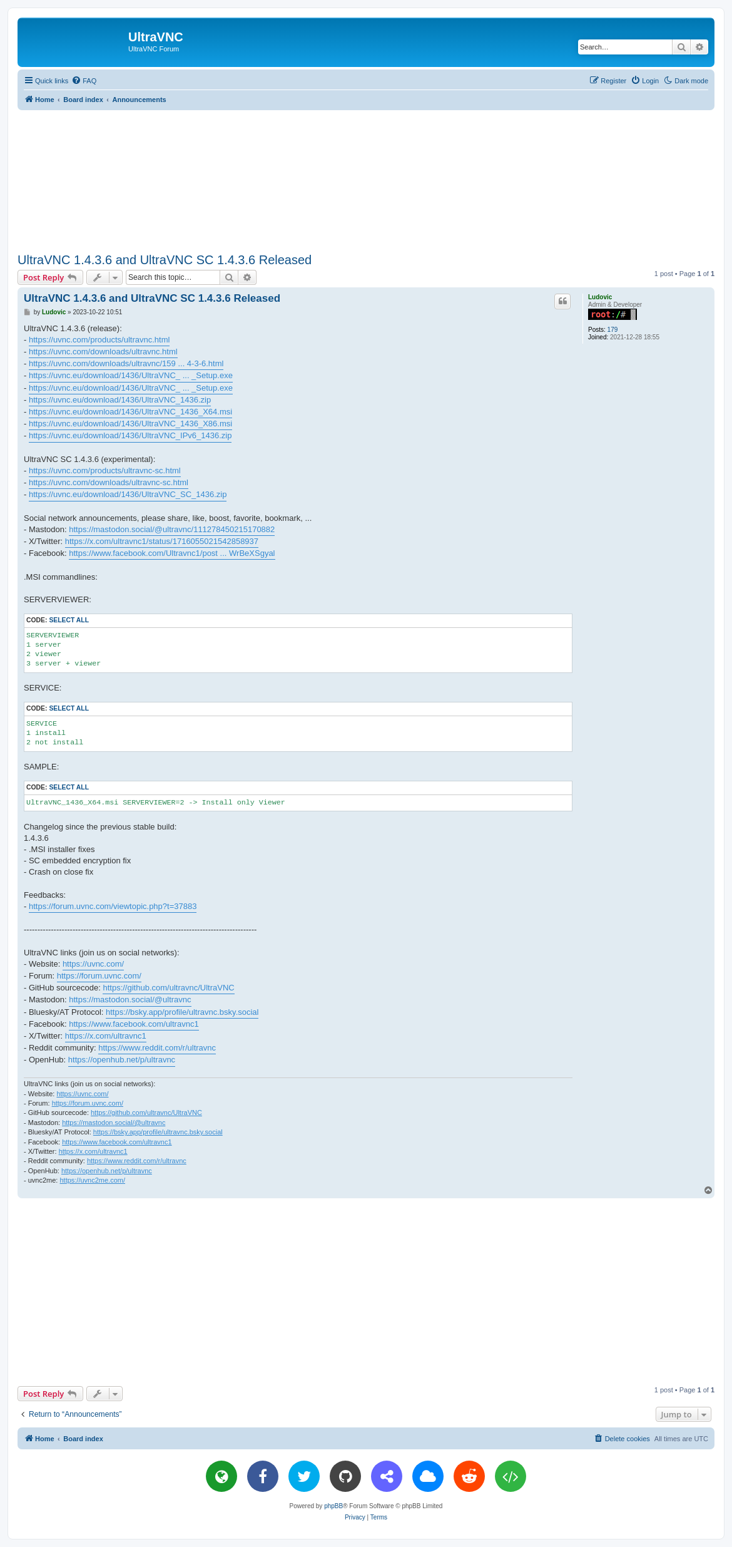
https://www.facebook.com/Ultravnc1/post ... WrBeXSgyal (172, 553)
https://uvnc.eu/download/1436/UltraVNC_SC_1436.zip (128, 494)
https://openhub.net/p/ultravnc (121, 1059)
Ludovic (600, 297)
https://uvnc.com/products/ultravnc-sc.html (105, 470)
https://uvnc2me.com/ (92, 1180)
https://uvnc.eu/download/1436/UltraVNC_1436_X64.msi (130, 411)
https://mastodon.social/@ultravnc (130, 999)
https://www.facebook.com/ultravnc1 (133, 1024)
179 (612, 329)
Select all (69, 620)
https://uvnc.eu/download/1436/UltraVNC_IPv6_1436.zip (130, 435)
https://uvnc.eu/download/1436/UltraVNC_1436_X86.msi (130, 423)
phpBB (333, 1506)
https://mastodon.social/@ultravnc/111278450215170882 (172, 529)
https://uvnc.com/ (93, 964)
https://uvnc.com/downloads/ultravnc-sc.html (108, 482)
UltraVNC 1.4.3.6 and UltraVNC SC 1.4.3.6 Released (165, 260)
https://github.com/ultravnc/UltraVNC (168, 987)
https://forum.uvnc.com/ (99, 975)
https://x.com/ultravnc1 (105, 1036)
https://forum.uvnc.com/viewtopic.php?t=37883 (112, 906)
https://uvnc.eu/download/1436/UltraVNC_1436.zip (120, 399)
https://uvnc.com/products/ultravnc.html (99, 339)
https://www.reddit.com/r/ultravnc (157, 1047)
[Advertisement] (366, 179)
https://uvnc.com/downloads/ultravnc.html (103, 351)
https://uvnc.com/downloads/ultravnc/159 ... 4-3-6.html (126, 363)
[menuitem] (83, 80)
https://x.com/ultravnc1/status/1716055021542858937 (161, 541)
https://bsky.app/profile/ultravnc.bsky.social (182, 1012)
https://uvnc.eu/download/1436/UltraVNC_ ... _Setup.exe (131, 375)
